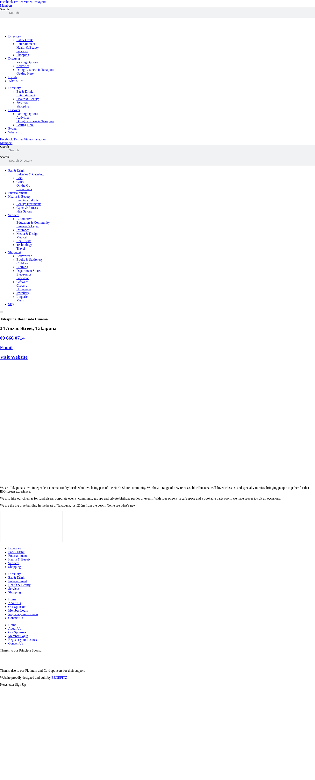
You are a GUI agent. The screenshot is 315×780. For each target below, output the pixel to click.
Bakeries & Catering (30, 174)
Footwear (22, 278)
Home (12, 599)
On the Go (23, 185)
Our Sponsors (17, 606)
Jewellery (22, 293)
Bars (19, 178)
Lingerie (22, 296)
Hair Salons (24, 211)
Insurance (22, 230)
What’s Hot (15, 81)
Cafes (20, 181)
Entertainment (25, 44)
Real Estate (23, 241)
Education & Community (33, 222)
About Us (14, 603)
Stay (11, 304)
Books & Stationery (29, 259)
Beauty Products (27, 200)
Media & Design (27, 233)
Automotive (24, 219)
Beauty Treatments (28, 204)
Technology (24, 244)
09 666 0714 (12, 338)
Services (22, 51)
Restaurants (24, 189)
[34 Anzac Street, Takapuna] (31, 526)
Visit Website (14, 357)
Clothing (22, 267)
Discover (14, 58)
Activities (22, 66)
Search (4, 9)
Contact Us (15, 618)
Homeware (23, 289)
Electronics (23, 274)
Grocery (21, 285)
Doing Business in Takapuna (35, 69)
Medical (21, 237)
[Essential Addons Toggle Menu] (1, 312)
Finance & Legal (27, 226)
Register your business (23, 614)
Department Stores (28, 270)
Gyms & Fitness (27, 207)
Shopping (22, 55)
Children (22, 263)
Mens (20, 300)
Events (12, 77)
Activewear (24, 256)
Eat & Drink (24, 40)
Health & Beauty (27, 47)
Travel (20, 248)
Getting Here (25, 73)
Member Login (18, 610)
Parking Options (27, 62)
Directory (14, 36)
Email (6, 347)
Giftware (22, 282)
